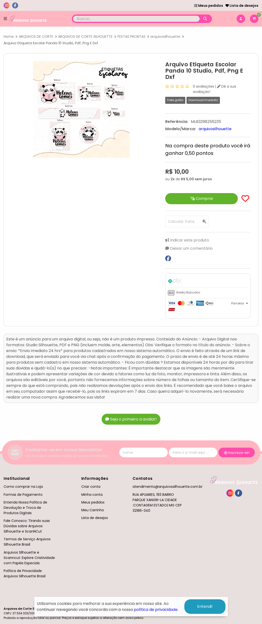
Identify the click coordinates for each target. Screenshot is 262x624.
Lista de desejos (241, 5)
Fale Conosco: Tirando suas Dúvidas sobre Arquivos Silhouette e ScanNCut (27, 526)
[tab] (208, 281)
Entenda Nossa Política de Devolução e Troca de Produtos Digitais (25, 507)
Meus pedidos (208, 5)
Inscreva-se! (236, 452)
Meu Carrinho (92, 510)
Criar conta (90, 486)
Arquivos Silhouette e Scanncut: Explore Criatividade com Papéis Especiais (29, 557)
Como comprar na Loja (23, 486)
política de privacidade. (156, 609)
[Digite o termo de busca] (136, 19)
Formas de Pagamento (23, 494)
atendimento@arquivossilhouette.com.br (167, 486)
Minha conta (92, 494)
